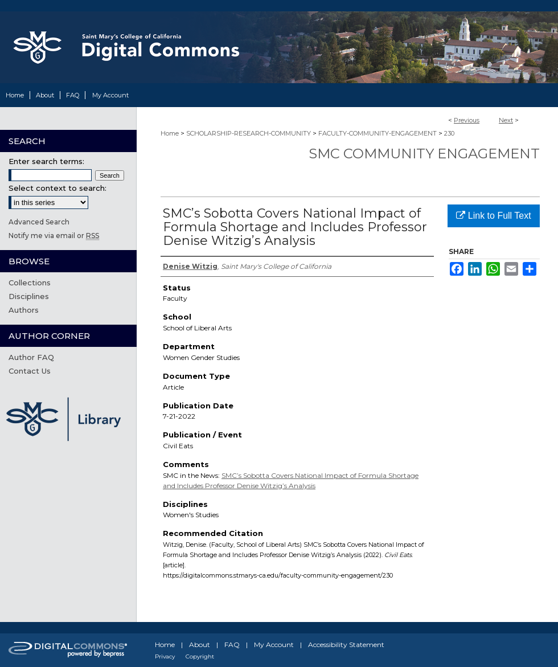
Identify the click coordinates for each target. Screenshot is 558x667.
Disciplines (29, 296)
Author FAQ (31, 357)
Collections (30, 282)
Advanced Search (39, 222)
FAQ (232, 644)
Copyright (200, 656)
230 (449, 133)
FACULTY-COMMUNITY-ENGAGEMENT (377, 133)
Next (506, 120)
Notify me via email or (54, 235)
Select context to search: (57, 188)
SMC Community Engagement (424, 153)
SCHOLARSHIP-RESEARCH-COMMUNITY (248, 133)
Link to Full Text (493, 215)
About (199, 644)
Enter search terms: (46, 161)
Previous (466, 120)
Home (170, 133)
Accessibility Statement (346, 644)
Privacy (165, 656)
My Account (274, 644)
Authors (24, 309)
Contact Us (30, 370)
